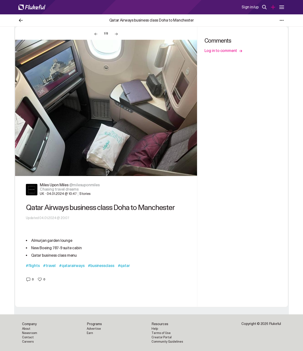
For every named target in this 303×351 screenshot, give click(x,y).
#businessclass (101, 265)
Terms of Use (161, 333)
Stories (85, 194)
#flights (33, 265)
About (26, 329)
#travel (49, 265)
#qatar (124, 265)
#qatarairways (71, 265)
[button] (30, 279)
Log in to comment (223, 51)
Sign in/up (250, 7)
